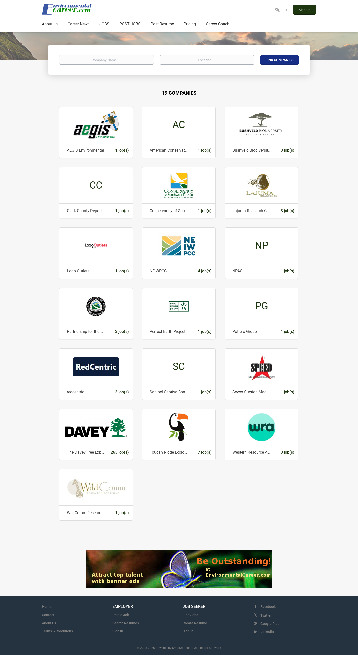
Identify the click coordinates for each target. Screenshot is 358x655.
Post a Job (120, 615)
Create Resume (195, 623)
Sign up (304, 10)
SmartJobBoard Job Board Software (196, 648)
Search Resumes (125, 623)
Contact (48, 615)
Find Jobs (190, 615)
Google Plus (269, 624)
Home (46, 607)
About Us (49, 623)
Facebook (268, 607)
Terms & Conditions (57, 631)
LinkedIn (267, 632)
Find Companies (280, 60)
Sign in (281, 9)
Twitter (266, 615)
